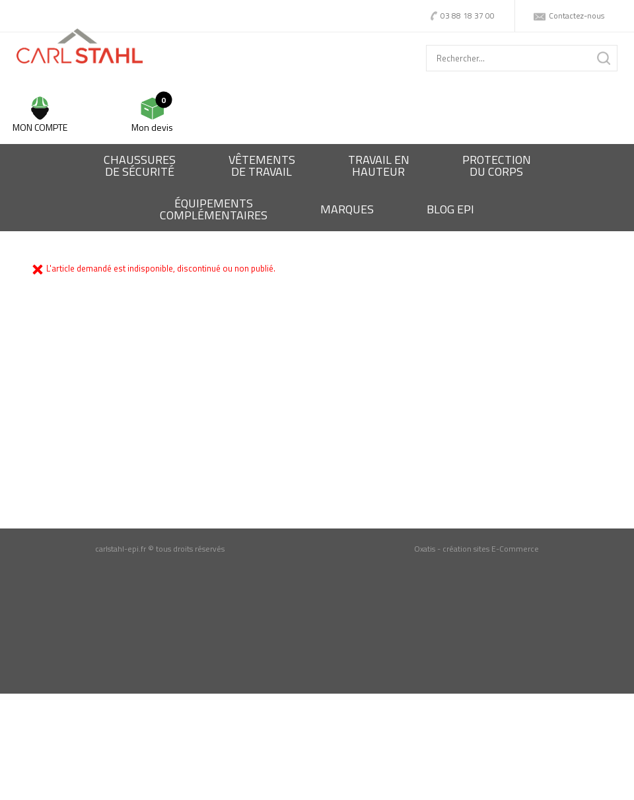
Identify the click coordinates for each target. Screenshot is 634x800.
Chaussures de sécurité (140, 165)
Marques (347, 209)
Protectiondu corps (496, 165)
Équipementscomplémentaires (213, 209)
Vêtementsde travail (262, 165)
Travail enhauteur (378, 165)
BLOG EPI (450, 209)
